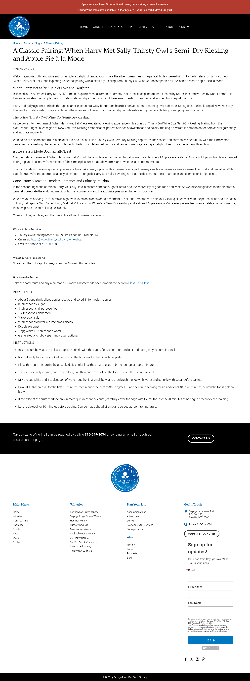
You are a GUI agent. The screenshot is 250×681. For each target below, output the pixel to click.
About (156, 26)
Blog (129, 557)
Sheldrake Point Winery (82, 533)
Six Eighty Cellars (79, 537)
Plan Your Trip (121, 26)
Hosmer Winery (78, 520)
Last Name (195, 603)
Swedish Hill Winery (80, 546)
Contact (185, 26)
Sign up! (210, 640)
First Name (195, 586)
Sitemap (143, 677)
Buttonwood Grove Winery (84, 512)
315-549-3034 (95, 434)
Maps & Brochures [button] (202, 533)
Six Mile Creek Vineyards (83, 542)
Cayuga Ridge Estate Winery (85, 516)
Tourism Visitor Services (140, 524)
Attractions (133, 516)
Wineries (99, 26)
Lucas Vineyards (79, 524)
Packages (18, 524)
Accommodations (136, 512)
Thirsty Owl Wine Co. (81, 550)
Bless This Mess (138, 283)
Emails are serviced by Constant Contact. (210, 631)
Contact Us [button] (201, 438)
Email (191, 570)
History (131, 544)
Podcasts (132, 553)
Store (170, 26)
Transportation (135, 529)
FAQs (130, 549)
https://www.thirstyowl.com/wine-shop (56, 239)
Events (142, 26)
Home (84, 26)
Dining (130, 520)
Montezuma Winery (80, 529)
